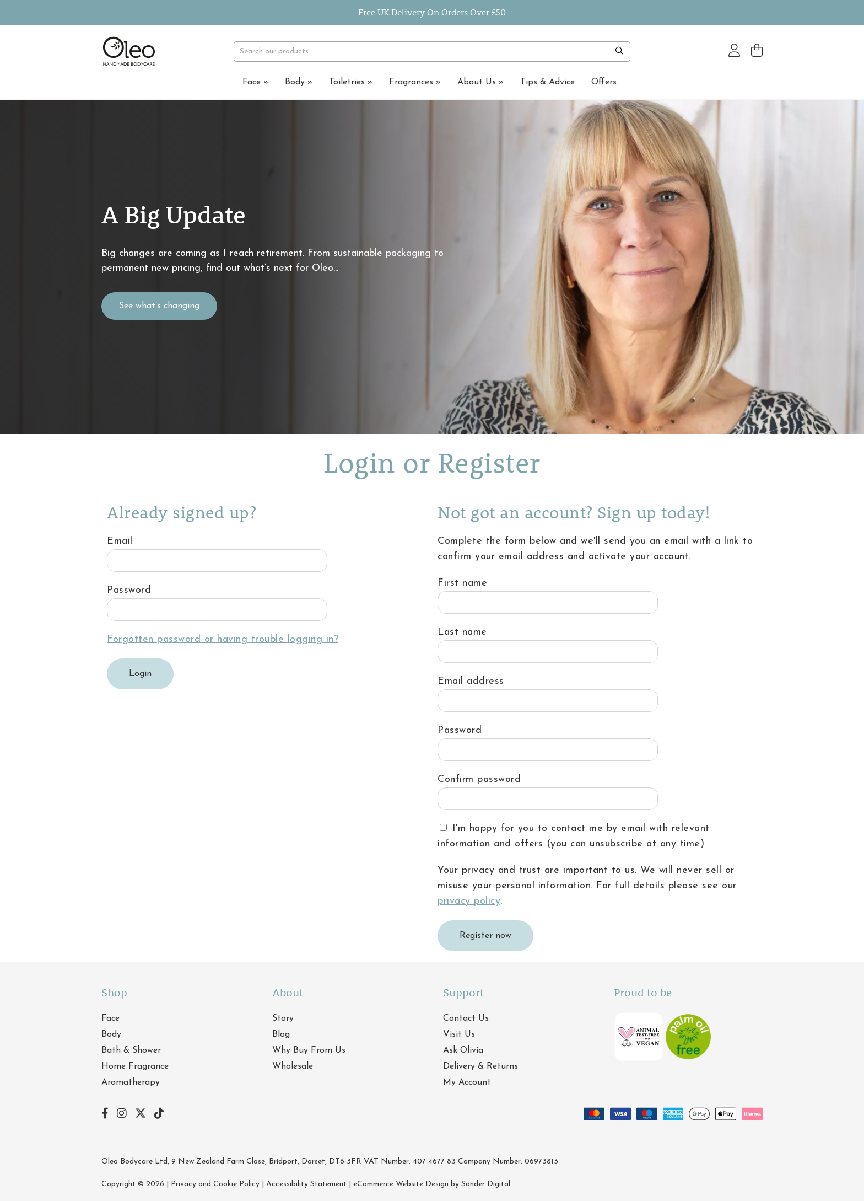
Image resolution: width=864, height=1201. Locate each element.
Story (283, 1018)
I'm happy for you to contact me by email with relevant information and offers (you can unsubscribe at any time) (574, 836)
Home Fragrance (135, 1066)
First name (462, 583)
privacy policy (469, 901)
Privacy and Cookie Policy (215, 1184)
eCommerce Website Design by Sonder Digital (431, 1184)
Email (120, 541)
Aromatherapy (130, 1082)
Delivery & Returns (480, 1066)
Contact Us (466, 1018)
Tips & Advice (547, 82)
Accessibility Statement (306, 1184)
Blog (281, 1034)
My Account (467, 1082)
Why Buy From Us (308, 1050)
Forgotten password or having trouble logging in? (222, 639)
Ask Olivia (463, 1050)
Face (255, 82)
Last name (462, 632)
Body (298, 82)
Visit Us (459, 1034)
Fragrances (415, 82)
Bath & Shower (131, 1050)
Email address (471, 681)
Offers (604, 82)
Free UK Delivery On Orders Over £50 (432, 12)
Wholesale (292, 1066)
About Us (480, 82)
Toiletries (350, 82)
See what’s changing (159, 306)
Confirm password (479, 779)
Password (129, 590)
